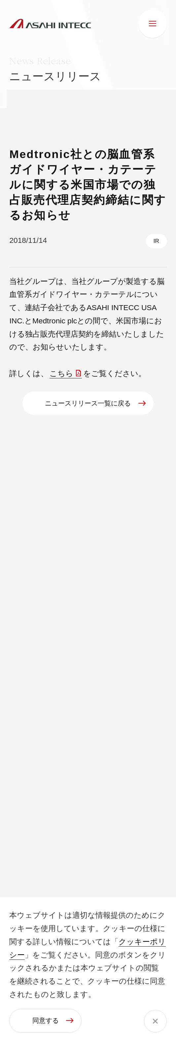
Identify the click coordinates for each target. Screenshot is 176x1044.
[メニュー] (152, 23)
